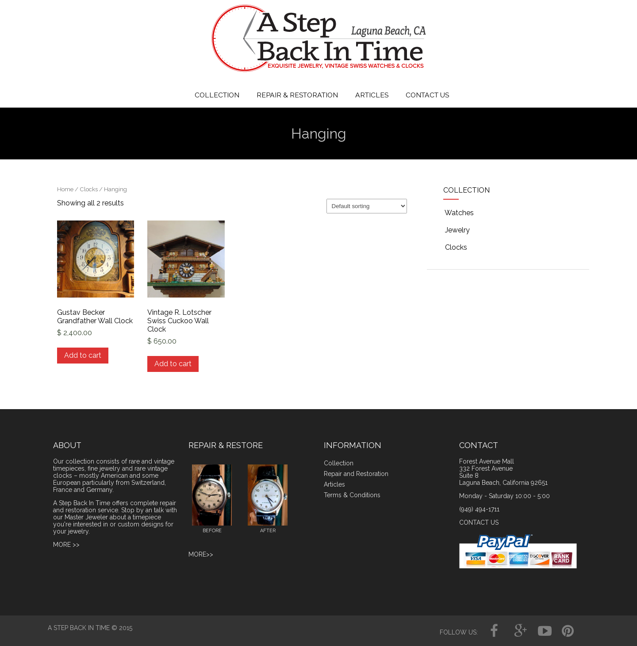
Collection (338, 463)
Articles (334, 484)
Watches (458, 213)
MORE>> (200, 554)
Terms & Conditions (352, 495)
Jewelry (456, 230)
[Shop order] (366, 206)
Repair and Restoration (356, 473)
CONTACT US (427, 95)
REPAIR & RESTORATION (297, 95)
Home (65, 189)
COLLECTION (217, 95)
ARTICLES (371, 95)
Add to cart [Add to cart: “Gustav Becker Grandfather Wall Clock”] (82, 355)
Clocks (89, 189)
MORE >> (66, 544)
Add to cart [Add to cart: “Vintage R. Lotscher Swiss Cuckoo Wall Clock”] (173, 364)
